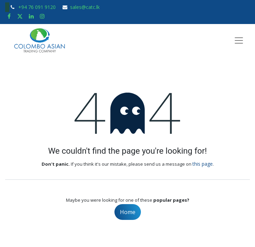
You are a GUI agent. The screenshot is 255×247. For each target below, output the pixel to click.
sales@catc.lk (85, 7)
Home (127, 212)
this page (202, 164)
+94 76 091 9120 (37, 7)
